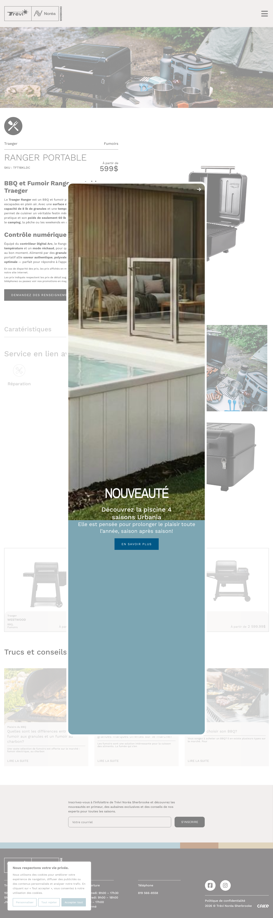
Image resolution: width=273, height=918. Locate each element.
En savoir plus (137, 544)
